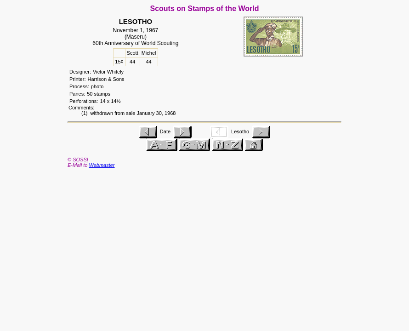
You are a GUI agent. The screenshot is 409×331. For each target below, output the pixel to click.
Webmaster (101, 165)
